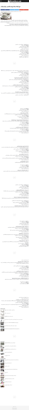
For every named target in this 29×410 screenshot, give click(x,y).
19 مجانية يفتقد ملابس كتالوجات (8, 381)
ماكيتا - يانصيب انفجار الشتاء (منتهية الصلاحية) (9, 378)
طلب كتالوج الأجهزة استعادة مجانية (8, 352)
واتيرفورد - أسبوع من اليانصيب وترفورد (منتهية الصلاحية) (11, 325)
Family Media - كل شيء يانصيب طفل (9, 316)
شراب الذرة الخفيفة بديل (7, 355)
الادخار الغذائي (6, 372)
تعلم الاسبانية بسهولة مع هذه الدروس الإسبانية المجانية (10, 375)
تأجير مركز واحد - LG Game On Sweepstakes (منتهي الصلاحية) (11, 322)
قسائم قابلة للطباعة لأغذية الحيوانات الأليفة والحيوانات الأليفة (11, 369)
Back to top (14, 406)
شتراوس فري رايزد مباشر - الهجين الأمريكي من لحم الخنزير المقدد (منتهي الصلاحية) (13, 319)
